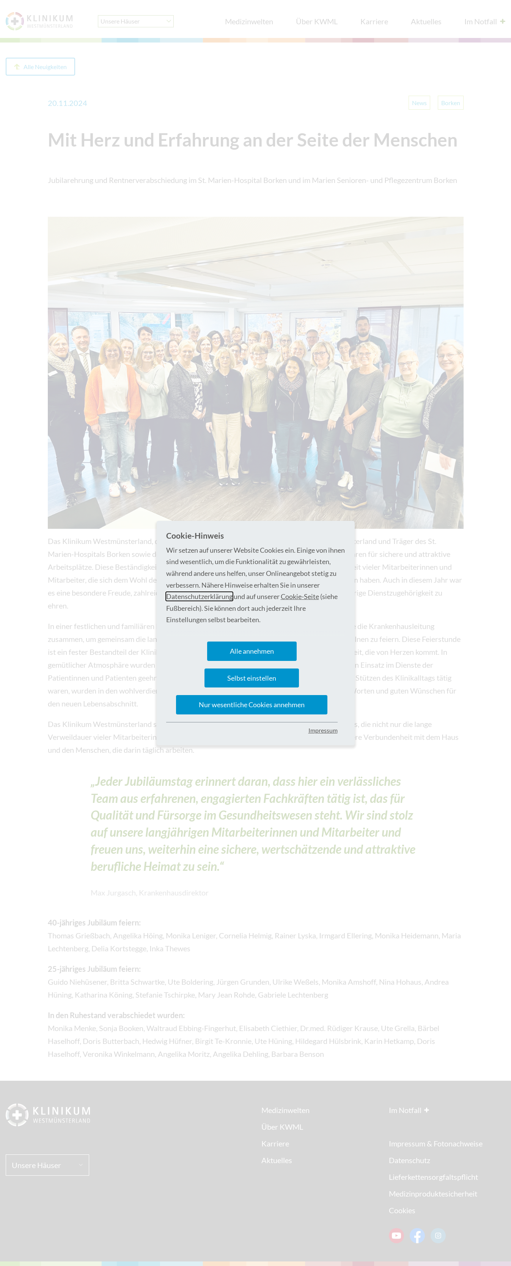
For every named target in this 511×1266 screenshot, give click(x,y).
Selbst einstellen (251, 678)
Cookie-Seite (300, 596)
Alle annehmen (252, 651)
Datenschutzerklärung (199, 596)
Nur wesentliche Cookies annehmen (252, 704)
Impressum (323, 730)
